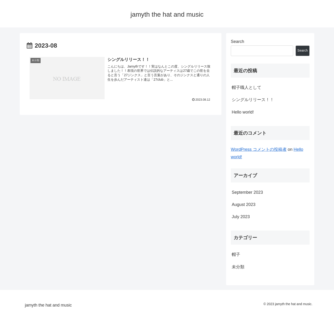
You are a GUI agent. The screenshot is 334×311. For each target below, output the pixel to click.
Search (237, 41)
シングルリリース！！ (253, 99)
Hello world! (243, 112)
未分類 (238, 267)
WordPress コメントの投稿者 (259, 149)
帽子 (236, 254)
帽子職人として (246, 87)
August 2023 (243, 204)
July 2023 (241, 216)
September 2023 (247, 192)
